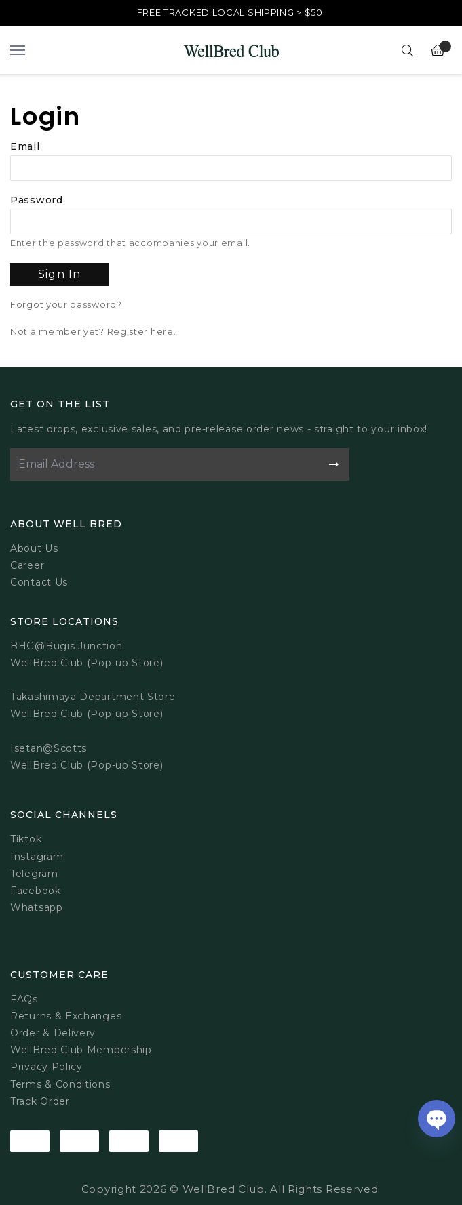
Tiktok (25, 839)
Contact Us (39, 582)
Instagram (36, 857)
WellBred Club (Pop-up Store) (86, 714)
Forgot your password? (66, 305)
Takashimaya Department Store (93, 697)
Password (36, 200)
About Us (34, 548)
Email (25, 146)
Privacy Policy (46, 1067)
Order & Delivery (53, 1033)
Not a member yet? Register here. (93, 332)
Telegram (34, 873)
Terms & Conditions (60, 1084)
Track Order (40, 1101)
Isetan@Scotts (48, 748)
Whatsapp (36, 907)
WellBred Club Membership (81, 1050)
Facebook (35, 890)
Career (27, 565)
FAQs (24, 999)
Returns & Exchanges (65, 1016)
